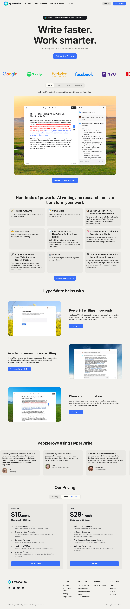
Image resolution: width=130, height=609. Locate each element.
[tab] (50, 85)
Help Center (67, 597)
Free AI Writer (83, 588)
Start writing (119, 3)
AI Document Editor (67, 590)
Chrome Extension (57, 3)
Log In (112, 585)
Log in (106, 3)
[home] (12, 4)
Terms (120, 605)
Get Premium (36, 564)
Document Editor (40, 3)
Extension (113, 591)
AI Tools (28, 3)
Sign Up (112, 588)
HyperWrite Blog (100, 585)
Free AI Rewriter (84, 591)
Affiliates (113, 594)
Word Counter (83, 585)
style (88, 319)
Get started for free (65, 56)
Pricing (70, 3)
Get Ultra (94, 564)
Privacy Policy (111, 605)
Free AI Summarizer (83, 596)
